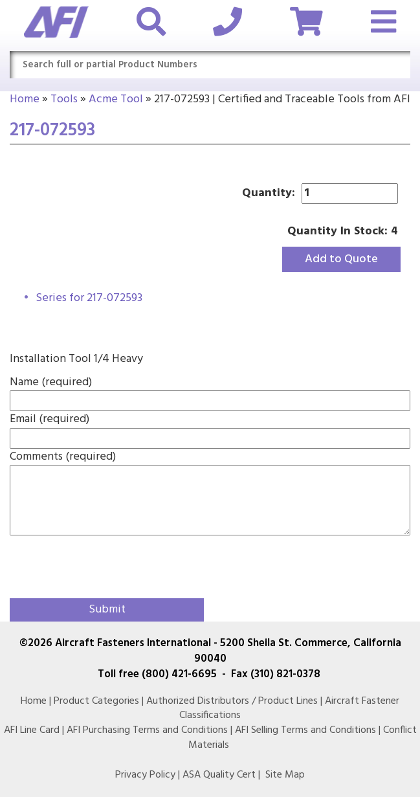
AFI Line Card (32, 730)
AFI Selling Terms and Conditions (305, 730)
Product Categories (96, 701)
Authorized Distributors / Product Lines (232, 701)
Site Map (285, 775)
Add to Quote (341, 259)
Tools (64, 99)
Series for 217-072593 (89, 298)
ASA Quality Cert (219, 775)
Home (24, 99)
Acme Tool (116, 99)
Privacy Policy (145, 775)
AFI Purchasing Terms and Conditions (147, 730)
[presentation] (85, 563)
